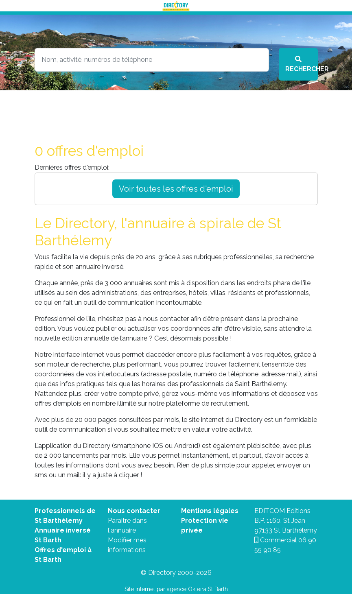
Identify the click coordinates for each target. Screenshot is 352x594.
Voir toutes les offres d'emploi (176, 189)
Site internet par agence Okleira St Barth (176, 589)
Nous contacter (134, 511)
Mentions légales (209, 511)
